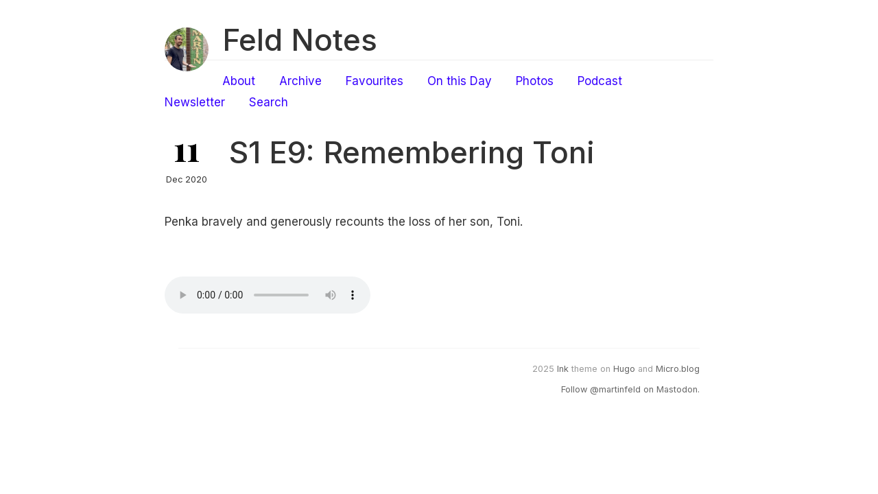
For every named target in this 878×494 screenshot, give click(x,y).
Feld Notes (299, 39)
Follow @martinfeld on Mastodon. (630, 389)
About (238, 81)
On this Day (459, 81)
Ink (563, 369)
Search (268, 102)
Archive (300, 81)
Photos (535, 81)
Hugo (624, 369)
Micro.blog (678, 369)
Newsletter (195, 102)
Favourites (374, 81)
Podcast (600, 81)
